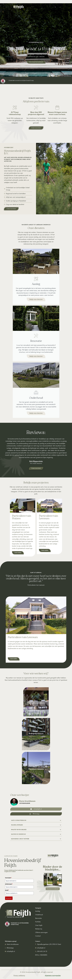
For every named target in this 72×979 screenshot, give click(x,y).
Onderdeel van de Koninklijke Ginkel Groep (21, 80)
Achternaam (9, 884)
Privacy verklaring (19, 975)
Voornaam (8, 877)
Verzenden (9, 898)
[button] (55, 7)
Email (7, 890)
